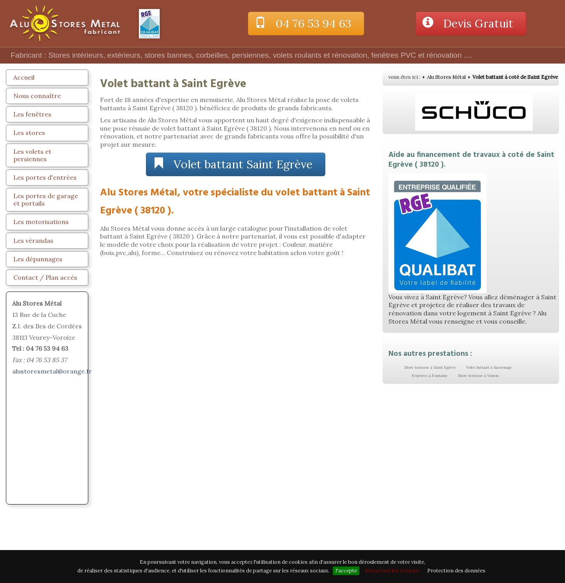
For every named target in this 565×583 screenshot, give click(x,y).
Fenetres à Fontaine (430, 375)
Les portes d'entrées (45, 177)
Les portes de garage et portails (45, 199)
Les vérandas (33, 240)
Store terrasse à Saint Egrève (430, 367)
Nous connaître (37, 96)
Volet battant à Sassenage (489, 367)
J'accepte (346, 570)
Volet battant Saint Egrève (236, 164)
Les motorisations (41, 222)
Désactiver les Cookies (392, 570)
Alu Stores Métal (446, 77)
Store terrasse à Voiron (478, 375)
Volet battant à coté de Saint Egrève (515, 77)
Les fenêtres (32, 114)
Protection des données (456, 570)
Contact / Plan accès (45, 277)
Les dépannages (37, 259)
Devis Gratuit (470, 23)
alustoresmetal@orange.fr (52, 371)
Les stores (29, 133)
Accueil (24, 77)
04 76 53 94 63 (306, 23)
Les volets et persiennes (32, 155)
